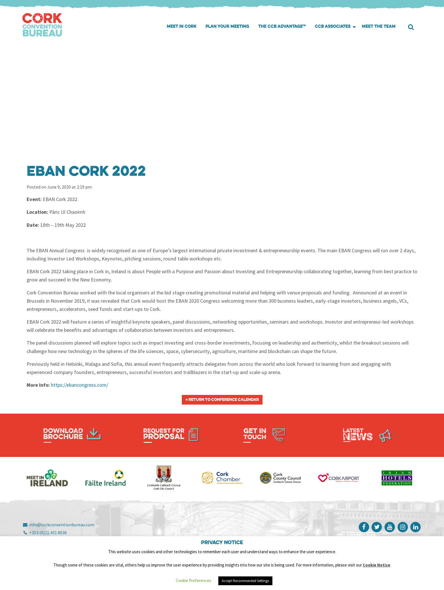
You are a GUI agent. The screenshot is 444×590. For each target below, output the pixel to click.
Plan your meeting (227, 27)
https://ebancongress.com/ (79, 385)
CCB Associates (333, 27)
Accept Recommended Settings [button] (245, 580)
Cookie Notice (376, 565)
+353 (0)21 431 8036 (44, 532)
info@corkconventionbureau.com (58, 524)
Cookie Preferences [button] (193, 580)
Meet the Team (379, 27)
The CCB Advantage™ (282, 27)
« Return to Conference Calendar (222, 399)
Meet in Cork (182, 27)
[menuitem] (181, 27)
